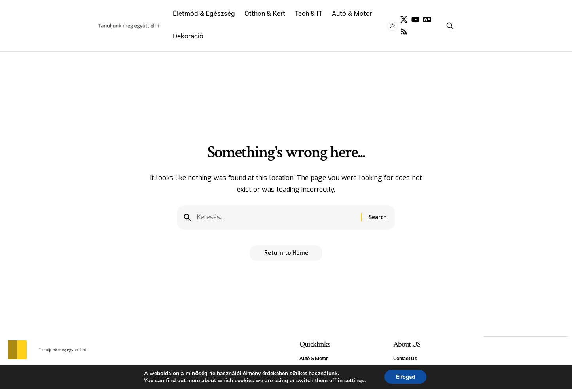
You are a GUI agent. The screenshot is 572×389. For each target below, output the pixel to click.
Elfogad (405, 376)
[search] (462, 26)
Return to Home (286, 254)
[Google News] (427, 19)
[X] (403, 19)
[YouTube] (415, 19)
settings (354, 380)
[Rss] (403, 32)
